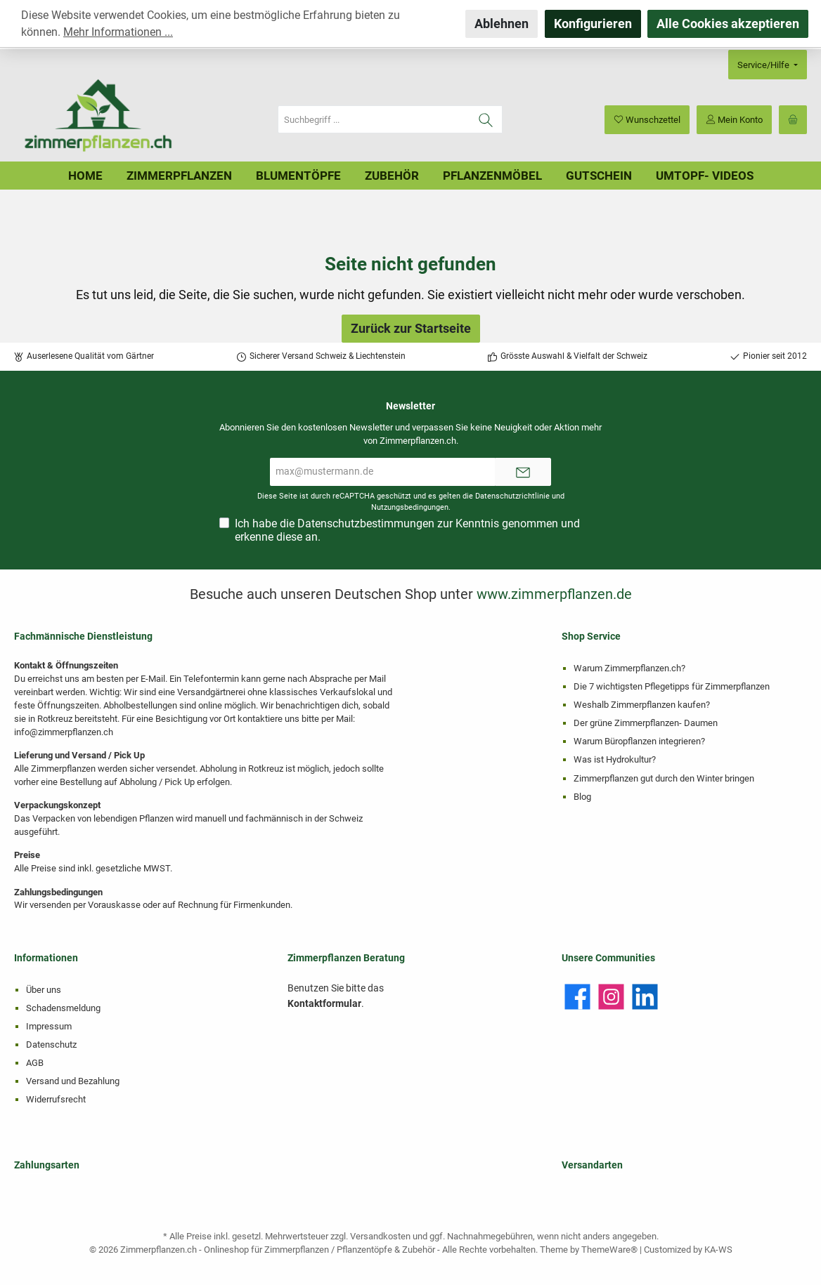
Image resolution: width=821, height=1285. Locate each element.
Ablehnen (501, 23)
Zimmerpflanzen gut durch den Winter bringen (664, 778)
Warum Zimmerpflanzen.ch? (629, 668)
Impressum (49, 1026)
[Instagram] (611, 997)
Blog (582, 796)
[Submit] (523, 472)
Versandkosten (380, 1236)
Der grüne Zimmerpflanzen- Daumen (646, 723)
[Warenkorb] (793, 119)
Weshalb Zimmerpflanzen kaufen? (642, 704)
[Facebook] (577, 997)
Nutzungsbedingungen (409, 507)
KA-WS (718, 1249)
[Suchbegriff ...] (374, 119)
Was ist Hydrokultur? (615, 759)
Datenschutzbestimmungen (365, 523)
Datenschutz (51, 1044)
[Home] (85, 176)
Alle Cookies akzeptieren (728, 23)
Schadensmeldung (63, 1008)
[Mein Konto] (734, 119)
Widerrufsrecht (56, 1099)
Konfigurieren (593, 23)
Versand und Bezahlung (72, 1081)
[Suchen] (486, 119)
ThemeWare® (609, 1249)
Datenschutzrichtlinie (512, 496)
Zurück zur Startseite (411, 328)
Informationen (46, 958)
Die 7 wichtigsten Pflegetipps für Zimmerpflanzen (672, 686)
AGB (35, 1062)
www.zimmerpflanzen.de (554, 594)
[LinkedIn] (645, 997)
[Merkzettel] (647, 119)
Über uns (43, 989)
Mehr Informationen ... (118, 32)
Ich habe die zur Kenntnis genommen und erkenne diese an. (407, 530)
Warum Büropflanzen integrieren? (639, 741)
